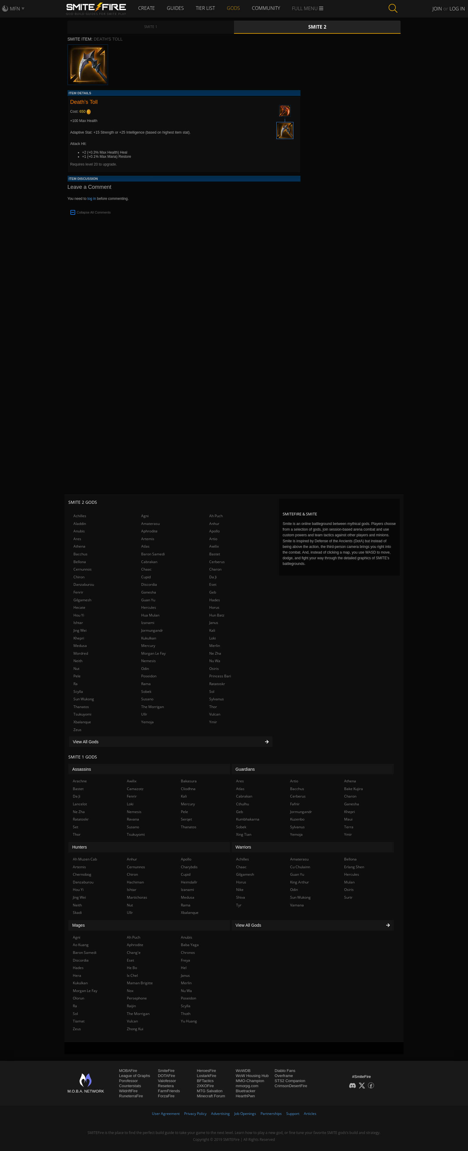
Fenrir (78, 592)
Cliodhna (188, 788)
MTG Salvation (209, 1091)
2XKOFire (205, 1086)
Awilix (214, 546)
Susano (147, 699)
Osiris (214, 668)
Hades (214, 599)
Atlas (145, 546)
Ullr (144, 714)
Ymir (213, 721)
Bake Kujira (353, 788)
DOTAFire (166, 1075)
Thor (213, 706)
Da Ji (213, 577)
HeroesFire (206, 1070)
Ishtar (78, 622)
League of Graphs (134, 1075)
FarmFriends (169, 1091)
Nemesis (148, 660)
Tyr (238, 905)
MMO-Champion (250, 1081)
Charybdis (189, 866)
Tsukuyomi (82, 714)
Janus (213, 622)
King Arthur (299, 882)
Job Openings (245, 1113)
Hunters (79, 847)
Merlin (214, 645)
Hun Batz (216, 615)
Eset (212, 584)
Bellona (79, 561)
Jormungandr (152, 630)
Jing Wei (80, 630)
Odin (145, 668)
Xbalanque (82, 721)
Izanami (147, 622)
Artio (213, 538)
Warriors (243, 847)
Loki (212, 638)
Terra (348, 826)
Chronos (188, 952)
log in (91, 199)
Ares (77, 538)
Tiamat (78, 1021)
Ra (75, 683)
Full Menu (307, 8)
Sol (211, 691)
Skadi (77, 912)
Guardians (245, 769)
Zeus (77, 729)
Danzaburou (83, 584)
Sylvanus (216, 699)
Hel (184, 967)
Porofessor (128, 1081)
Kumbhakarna (247, 819)
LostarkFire (206, 1075)
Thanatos (81, 706)
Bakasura (189, 781)
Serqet (186, 819)
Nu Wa (214, 660)
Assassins (81, 769)
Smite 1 (150, 26)
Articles (310, 1113)
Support (292, 1113)
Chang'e (134, 952)
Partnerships (271, 1113)
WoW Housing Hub (252, 1075)
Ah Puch (216, 515)
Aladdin (79, 523)
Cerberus (217, 561)
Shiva (240, 897)
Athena (79, 546)
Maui (348, 819)
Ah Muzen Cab (85, 859)
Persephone (137, 998)
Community (266, 8)
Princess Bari (220, 676)
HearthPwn (245, 1096)
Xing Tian (243, 834)
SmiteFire (166, 1070)
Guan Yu (148, 599)
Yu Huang (189, 1021)
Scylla (78, 691)
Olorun (78, 998)
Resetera (166, 1086)
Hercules (148, 607)
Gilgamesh (82, 599)
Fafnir (295, 804)
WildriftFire (128, 1091)
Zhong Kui (135, 1028)
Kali (212, 630)
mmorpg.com (247, 1086)
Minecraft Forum (211, 1096)
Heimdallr (189, 882)
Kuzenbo (297, 819)
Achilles (79, 515)
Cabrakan (149, 561)
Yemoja (147, 721)
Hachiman (135, 882)
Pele (77, 676)
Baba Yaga (190, 944)
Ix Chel (132, 975)
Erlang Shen (354, 866)
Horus (214, 607)
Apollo (214, 531)
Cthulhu (242, 804)
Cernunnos (82, 569)
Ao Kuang (81, 944)
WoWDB (243, 1070)
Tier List (205, 8)
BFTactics (205, 1081)
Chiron (78, 577)
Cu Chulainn (300, 866)
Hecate (79, 607)
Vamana (297, 905)
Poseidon (148, 676)
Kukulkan (148, 638)
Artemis (147, 538)
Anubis (79, 531)
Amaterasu (150, 523)
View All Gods (171, 741)
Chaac (146, 569)
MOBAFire (128, 1070)
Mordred (80, 653)
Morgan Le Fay (153, 653)
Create (146, 8)
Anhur (214, 523)
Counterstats (130, 1086)
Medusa (80, 645)
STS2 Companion (290, 1081)
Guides (175, 8)
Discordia (149, 584)
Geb (212, 592)
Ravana (133, 819)
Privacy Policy (195, 1113)
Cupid (146, 577)
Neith (77, 660)
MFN (15, 8)
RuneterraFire (131, 1096)
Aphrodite (149, 531)
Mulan (349, 882)
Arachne (80, 781)
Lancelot (80, 804)
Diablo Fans (285, 1070)
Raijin (131, 1005)
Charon (215, 569)
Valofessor (167, 1081)
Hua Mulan (150, 615)
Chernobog (82, 874)
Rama (146, 683)
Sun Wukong (83, 699)
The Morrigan (152, 706)
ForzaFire (166, 1096)
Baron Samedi (153, 554)
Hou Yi (78, 615)
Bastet (214, 554)
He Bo (132, 967)
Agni (145, 515)
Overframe (284, 1075)
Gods (233, 8)
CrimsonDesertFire (291, 1086)
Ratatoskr (217, 683)
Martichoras (137, 897)
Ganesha (148, 592)
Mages (78, 925)
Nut (76, 668)
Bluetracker (245, 1091)
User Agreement (166, 1113)
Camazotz (135, 788)
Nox (130, 990)
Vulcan (214, 714)
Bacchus (80, 554)
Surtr (348, 897)
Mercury (148, 645)
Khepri (78, 638)
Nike (240, 889)
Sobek (146, 691)
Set (75, 826)
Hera (77, 975)
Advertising (220, 1113)
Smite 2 (317, 27)
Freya (185, 960)
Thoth (185, 1013)
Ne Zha (215, 653)
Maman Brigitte (140, 982)
